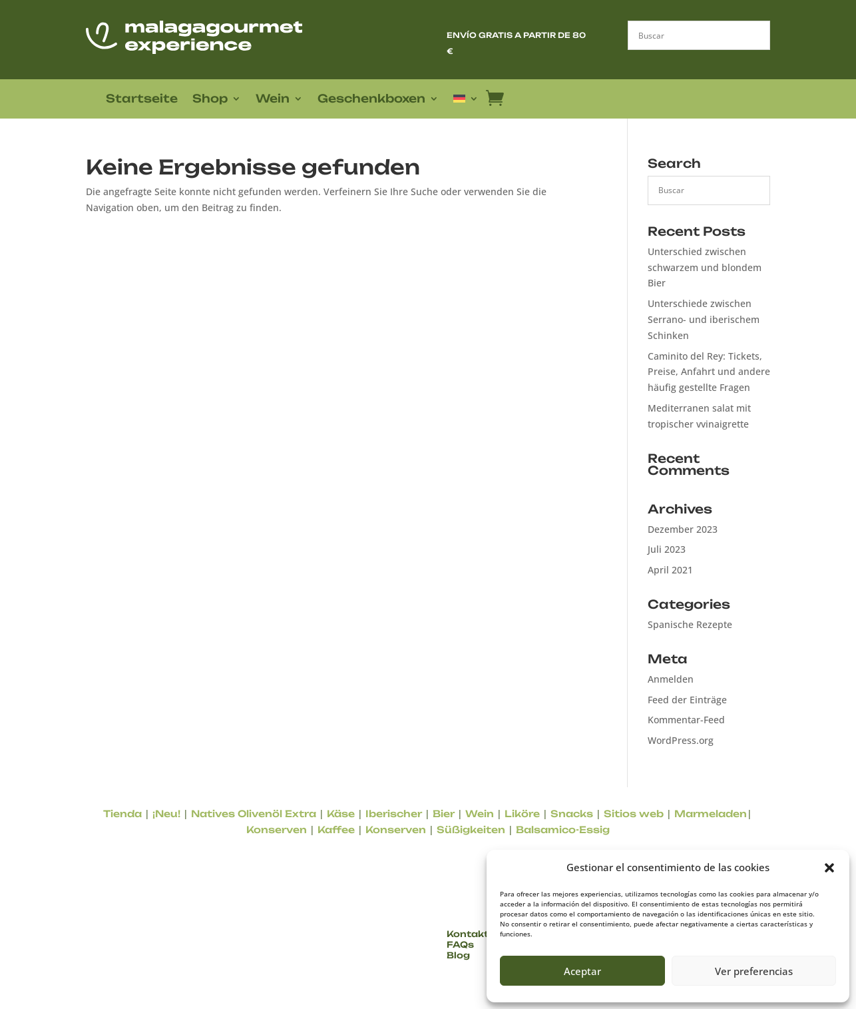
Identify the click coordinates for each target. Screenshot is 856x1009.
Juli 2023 (667, 549)
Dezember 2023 (683, 529)
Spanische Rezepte (690, 624)
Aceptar (582, 971)
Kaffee (336, 829)
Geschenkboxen (371, 99)
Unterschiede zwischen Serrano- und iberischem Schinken (703, 319)
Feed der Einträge (687, 699)
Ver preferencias (754, 971)
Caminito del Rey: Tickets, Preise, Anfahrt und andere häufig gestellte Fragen (709, 372)
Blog (458, 955)
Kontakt (468, 933)
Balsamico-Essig (563, 829)
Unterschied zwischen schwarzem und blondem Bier (704, 267)
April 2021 (670, 569)
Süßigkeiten (471, 829)
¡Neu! (166, 813)
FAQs (460, 944)
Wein (273, 99)
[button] (829, 867)
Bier (444, 813)
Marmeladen (710, 813)
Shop (210, 99)
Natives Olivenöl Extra (253, 813)
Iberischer (393, 813)
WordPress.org (681, 740)
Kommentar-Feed (686, 719)
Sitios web (634, 813)
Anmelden (671, 679)
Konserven (276, 829)
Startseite (142, 99)
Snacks (571, 813)
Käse (341, 813)
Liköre (522, 813)
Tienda (122, 813)
